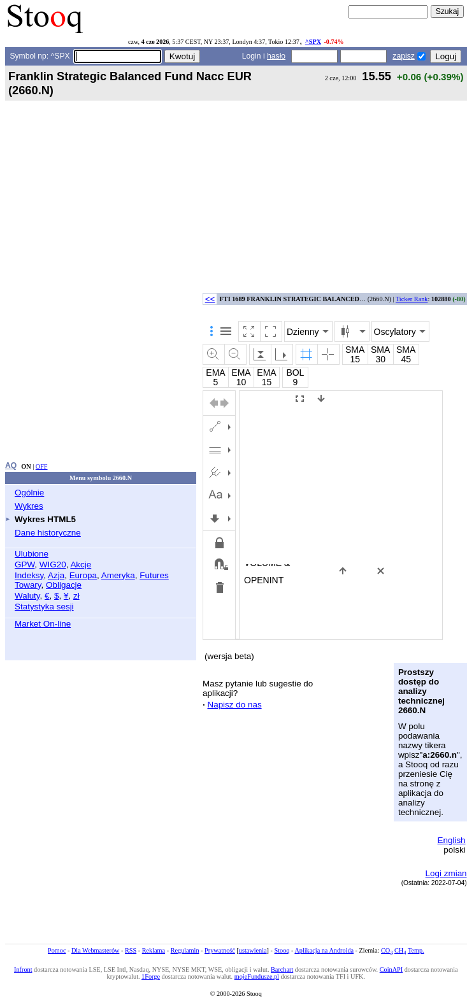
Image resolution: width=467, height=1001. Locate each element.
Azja (56, 575)
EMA (215, 372)
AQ (11, 465)
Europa (83, 575)
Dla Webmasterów (95, 950)
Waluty (27, 595)
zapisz (403, 56)
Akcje (80, 564)
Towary (28, 585)
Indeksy (29, 575)
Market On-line (43, 623)
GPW (24, 564)
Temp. (416, 950)
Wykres (29, 506)
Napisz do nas (234, 704)
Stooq (282, 950)
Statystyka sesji (44, 606)
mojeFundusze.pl (256, 976)
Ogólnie (29, 492)
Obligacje (64, 585)
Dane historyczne (48, 532)
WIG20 (53, 564)
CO (386, 950)
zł (76, 595)
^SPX (313, 41)
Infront (23, 969)
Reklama (153, 950)
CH (400, 950)
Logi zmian (446, 873)
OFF (42, 466)
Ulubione (31, 553)
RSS (130, 950)
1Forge (150, 976)
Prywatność (220, 950)
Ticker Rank (412, 298)
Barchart (282, 969)
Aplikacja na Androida (324, 950)
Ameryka (118, 575)
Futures (154, 575)
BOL (295, 372)
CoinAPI (391, 969)
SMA (354, 349)
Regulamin (185, 950)
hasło (276, 56)
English (452, 840)
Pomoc (57, 950)
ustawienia (253, 950)
